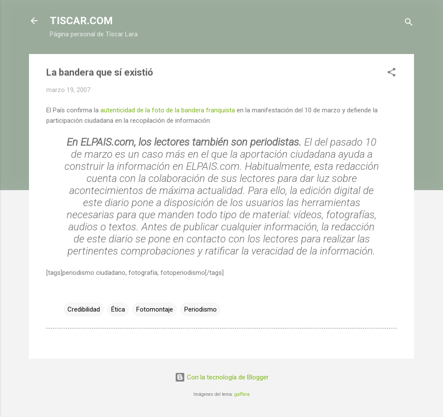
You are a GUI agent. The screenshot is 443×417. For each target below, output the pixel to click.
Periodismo (200, 309)
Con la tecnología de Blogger (222, 377)
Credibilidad (83, 309)
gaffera (242, 394)
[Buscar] (409, 23)
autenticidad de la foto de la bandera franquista (167, 110)
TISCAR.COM (81, 21)
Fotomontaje (154, 309)
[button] (391, 73)
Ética (118, 309)
